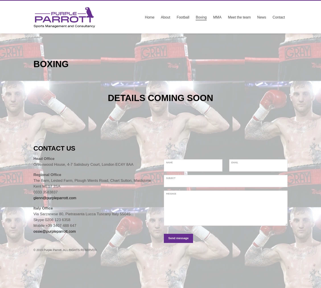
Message (171, 193)
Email (234, 162)
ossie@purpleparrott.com (54, 231)
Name (169, 162)
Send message (178, 238)
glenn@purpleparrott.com (54, 198)
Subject (170, 178)
